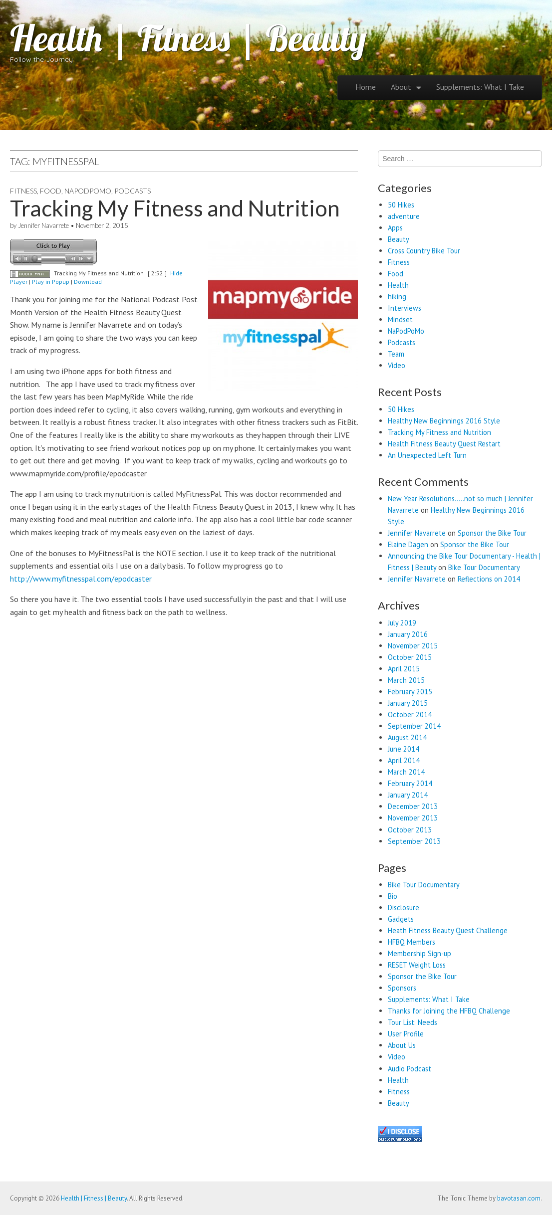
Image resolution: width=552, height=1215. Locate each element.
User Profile (406, 1033)
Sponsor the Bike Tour (492, 533)
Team (396, 354)
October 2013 (410, 829)
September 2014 (414, 726)
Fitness (23, 191)
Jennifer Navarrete (43, 225)
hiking (397, 296)
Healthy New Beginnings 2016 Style (444, 420)
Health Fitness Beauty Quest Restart (444, 443)
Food (50, 191)
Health (398, 285)
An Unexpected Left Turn (427, 455)
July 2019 (402, 622)
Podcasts (132, 191)
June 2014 (403, 749)
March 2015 (406, 680)
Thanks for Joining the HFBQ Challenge (449, 1010)
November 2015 (413, 645)
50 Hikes (401, 204)
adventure (404, 216)
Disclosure (403, 907)
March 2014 (406, 772)
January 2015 (408, 703)
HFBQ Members (411, 942)
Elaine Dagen (408, 544)
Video (396, 365)
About (401, 87)
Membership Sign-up (419, 953)
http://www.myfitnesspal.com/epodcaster (81, 579)
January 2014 (408, 795)
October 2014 (410, 714)
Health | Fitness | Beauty (188, 37)
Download (88, 281)
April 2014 (404, 760)
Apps (395, 227)
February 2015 (410, 691)
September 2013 (414, 841)
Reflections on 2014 (489, 579)
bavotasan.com (519, 1198)
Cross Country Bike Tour (424, 250)
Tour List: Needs (412, 1022)
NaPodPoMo (87, 191)
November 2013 (413, 817)
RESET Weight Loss (417, 965)
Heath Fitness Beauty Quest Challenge (448, 930)
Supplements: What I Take (480, 87)
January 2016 (408, 634)
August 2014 (407, 737)
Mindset (400, 319)
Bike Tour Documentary (484, 567)
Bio (392, 896)
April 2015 (404, 668)
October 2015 (410, 657)
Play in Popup (50, 281)
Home (365, 87)
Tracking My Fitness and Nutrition (175, 208)
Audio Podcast (409, 1068)
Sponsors (402, 988)
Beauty (398, 239)
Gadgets (401, 919)
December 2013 (413, 806)
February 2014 (410, 783)
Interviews (404, 308)
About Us (402, 1045)
